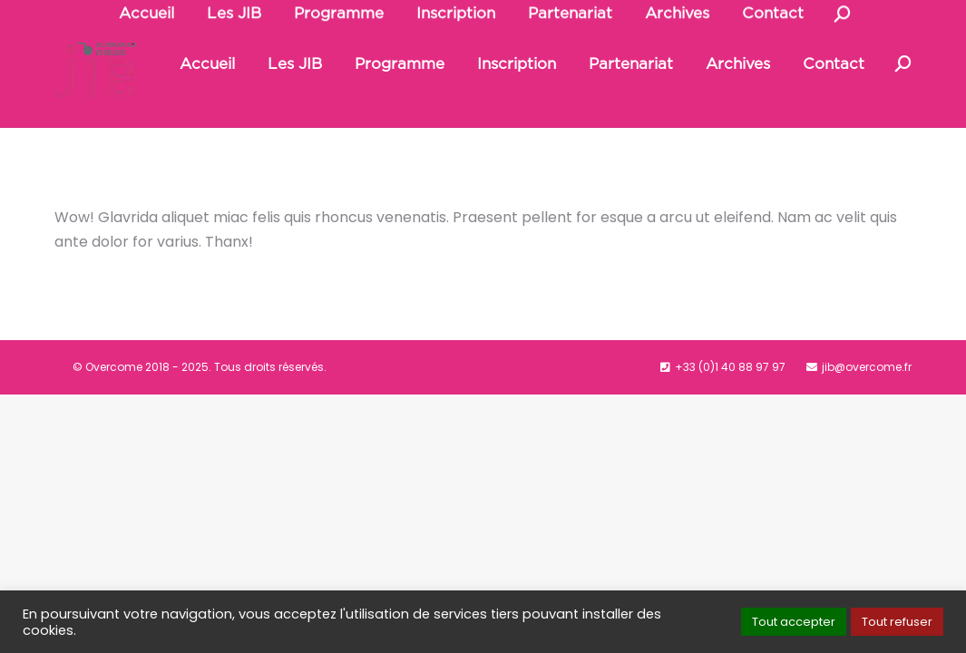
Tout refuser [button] (897, 621)
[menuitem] (207, 106)
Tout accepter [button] (793, 621)
